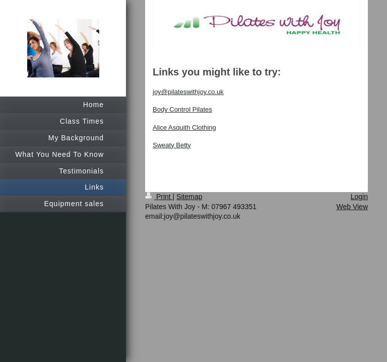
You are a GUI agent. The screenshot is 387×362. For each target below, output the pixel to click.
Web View (352, 207)
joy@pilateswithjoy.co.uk (188, 92)
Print (159, 197)
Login (359, 197)
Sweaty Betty (172, 145)
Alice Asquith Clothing (184, 127)
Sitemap (189, 197)
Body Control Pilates (182, 109)
